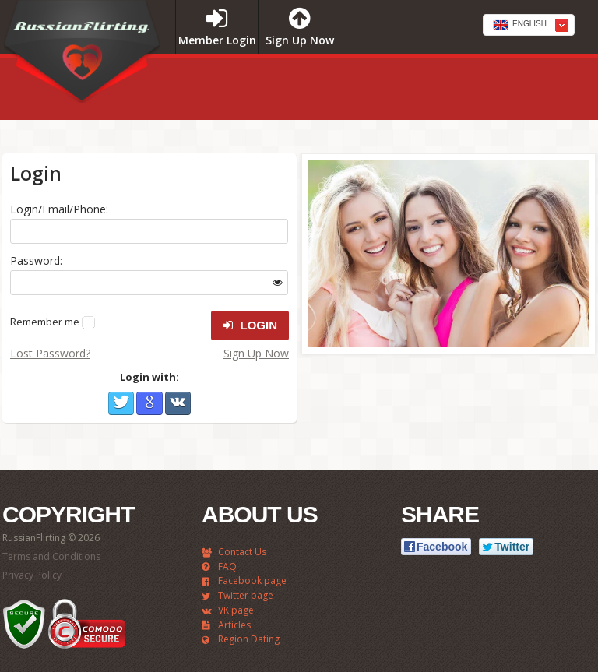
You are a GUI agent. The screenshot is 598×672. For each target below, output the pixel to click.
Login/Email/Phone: (59, 209)
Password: (36, 260)
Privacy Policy (32, 575)
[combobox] (529, 25)
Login (250, 325)
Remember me (44, 322)
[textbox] (529, 26)
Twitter (121, 403)
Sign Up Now (256, 353)
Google (149, 403)
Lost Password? (50, 353)
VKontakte (178, 403)
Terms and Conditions (51, 556)
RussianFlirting (82, 57)
